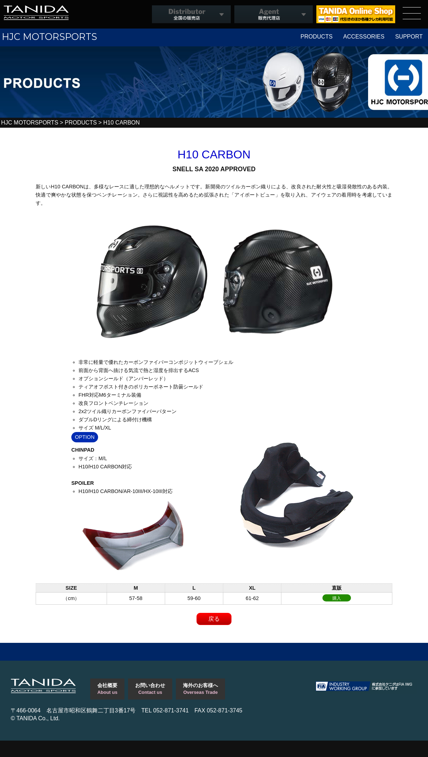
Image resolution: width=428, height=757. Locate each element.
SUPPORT (409, 37)
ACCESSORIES (363, 37)
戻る (214, 619)
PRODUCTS (317, 37)
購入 (336, 598)
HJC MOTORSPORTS (49, 36)
